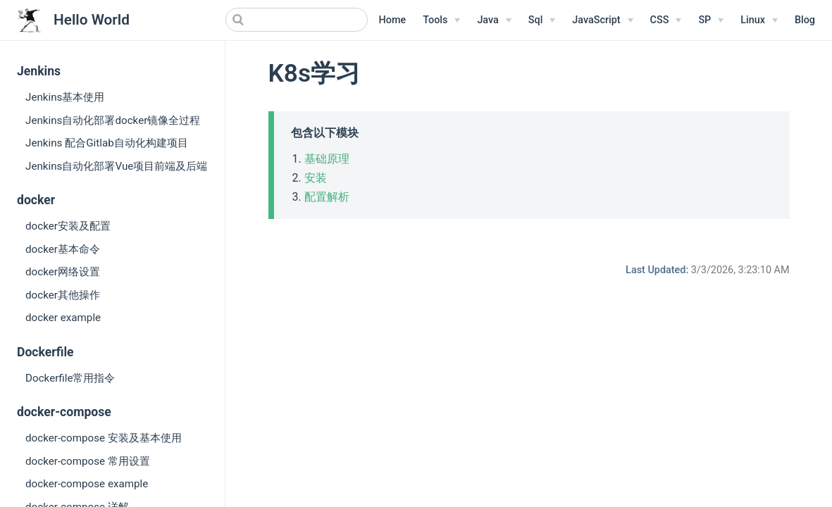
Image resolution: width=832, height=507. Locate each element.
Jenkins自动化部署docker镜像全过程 (112, 120)
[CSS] (666, 20)
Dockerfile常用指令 (70, 378)
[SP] (711, 20)
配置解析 (326, 197)
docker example (63, 317)
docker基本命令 (62, 249)
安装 (315, 177)
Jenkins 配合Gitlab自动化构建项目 (106, 143)
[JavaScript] (602, 20)
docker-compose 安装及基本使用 (103, 438)
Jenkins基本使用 (64, 97)
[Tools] (441, 20)
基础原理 (326, 158)
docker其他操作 (62, 295)
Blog (805, 20)
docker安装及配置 (68, 226)
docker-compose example (86, 483)
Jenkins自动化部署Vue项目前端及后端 (116, 166)
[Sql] (542, 20)
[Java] (494, 20)
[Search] (296, 20)
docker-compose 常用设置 (87, 461)
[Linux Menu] (759, 20)
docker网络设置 (62, 271)
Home (392, 20)
